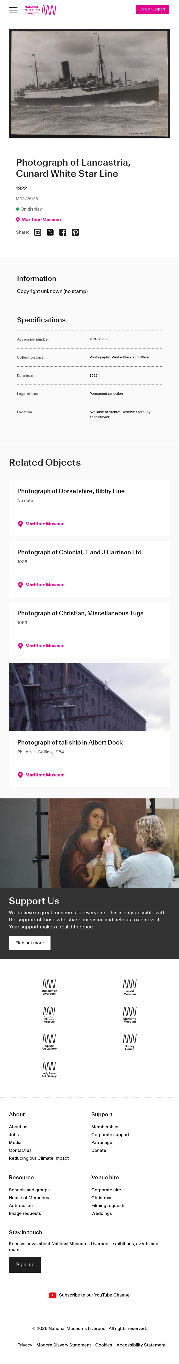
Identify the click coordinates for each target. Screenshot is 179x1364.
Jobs (14, 1135)
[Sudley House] (130, 1042)
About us (18, 1127)
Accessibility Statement (141, 1345)
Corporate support (110, 1135)
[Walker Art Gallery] (49, 1042)
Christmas (102, 1198)
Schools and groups (29, 1190)
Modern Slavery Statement (63, 1345)
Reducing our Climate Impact (39, 1158)
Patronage (101, 1143)
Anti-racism (21, 1205)
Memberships (105, 1127)
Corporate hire (106, 1190)
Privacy (25, 1345)
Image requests (25, 1213)
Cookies (103, 1345)
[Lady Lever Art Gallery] (49, 1069)
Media (15, 1143)
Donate (98, 1150)
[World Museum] (130, 987)
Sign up (24, 1264)
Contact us (20, 1150)
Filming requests (108, 1205)
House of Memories (29, 1198)
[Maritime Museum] (130, 1014)
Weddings (101, 1213)
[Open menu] (13, 10)
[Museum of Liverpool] (49, 987)
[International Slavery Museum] (49, 1014)
